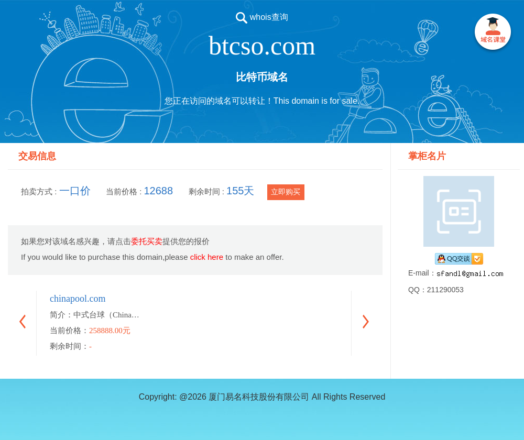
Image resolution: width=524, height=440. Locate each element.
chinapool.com (77, 298)
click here (206, 256)
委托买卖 (146, 241)
